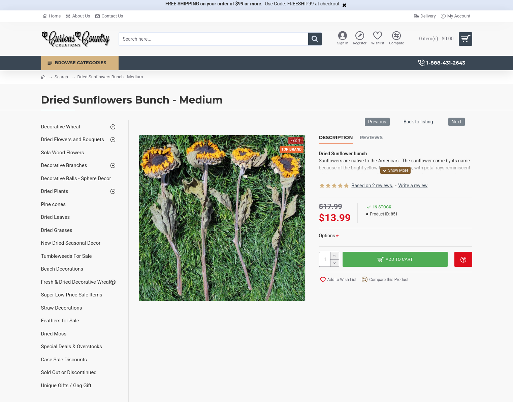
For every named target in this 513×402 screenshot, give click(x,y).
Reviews (371, 137)
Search (61, 76)
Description (336, 137)
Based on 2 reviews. (372, 185)
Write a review (412, 185)
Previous (377, 121)
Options (327, 235)
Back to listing (418, 121)
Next (456, 121)
